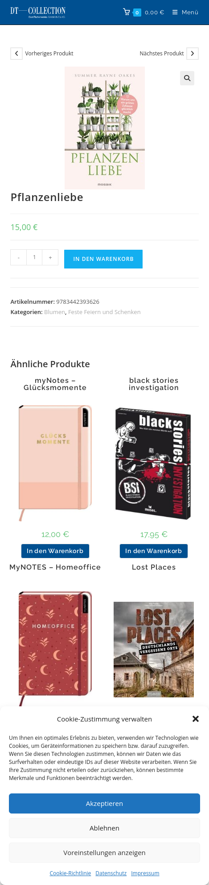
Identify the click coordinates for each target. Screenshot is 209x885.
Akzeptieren (104, 803)
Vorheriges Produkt (49, 53)
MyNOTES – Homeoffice (55, 567)
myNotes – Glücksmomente (55, 384)
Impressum (145, 873)
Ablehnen (104, 827)
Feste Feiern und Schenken (104, 312)
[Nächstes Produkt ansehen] (192, 53)
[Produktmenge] (34, 257)
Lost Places (154, 567)
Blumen (54, 312)
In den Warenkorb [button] (55, 550)
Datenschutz (111, 873)
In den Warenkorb (103, 259)
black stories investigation (154, 384)
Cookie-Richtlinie (70, 873)
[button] (195, 718)
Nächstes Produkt (162, 53)
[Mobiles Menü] (182, 12)
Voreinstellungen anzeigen (104, 852)
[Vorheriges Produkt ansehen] (16, 53)
